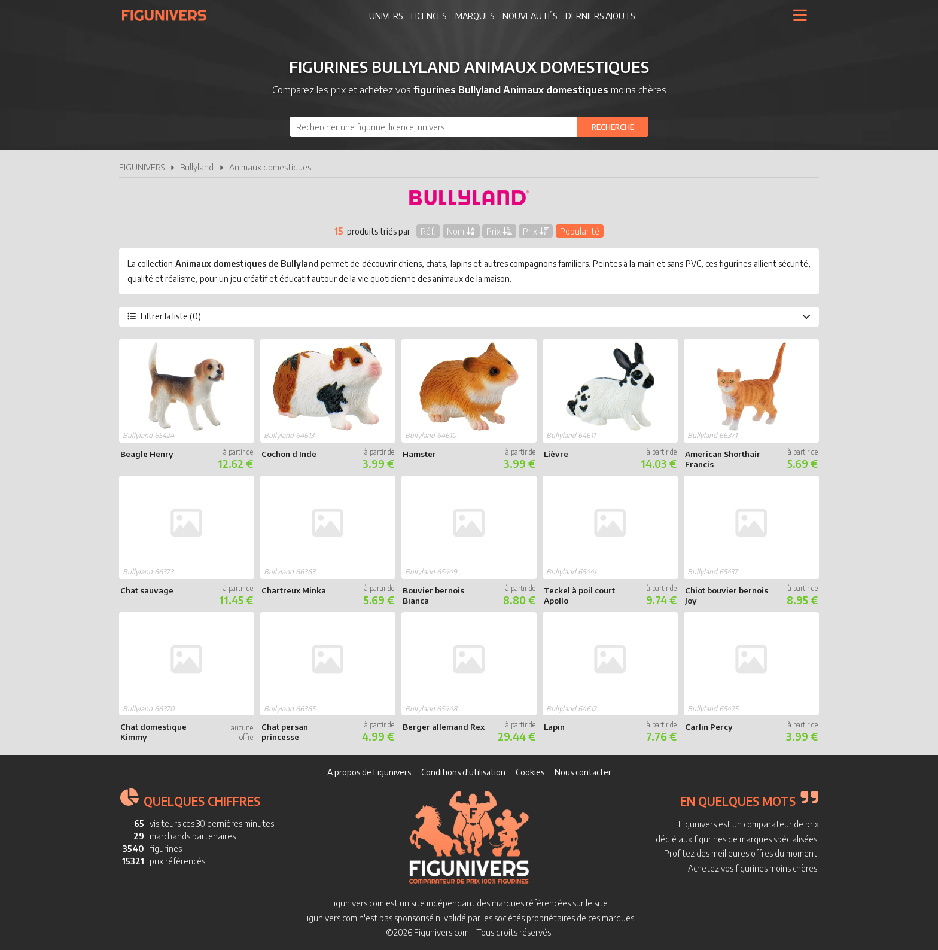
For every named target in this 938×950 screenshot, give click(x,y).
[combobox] (469, 127)
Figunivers (169, 15)
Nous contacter (583, 772)
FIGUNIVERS (142, 167)
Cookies (530, 772)
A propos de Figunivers (369, 772)
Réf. (428, 231)
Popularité (579, 231)
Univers (386, 16)
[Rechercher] (612, 127)
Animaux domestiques (270, 167)
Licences (428, 16)
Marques (474, 16)
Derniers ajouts (600, 16)
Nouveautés (529, 16)
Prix (499, 231)
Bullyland (197, 167)
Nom (461, 231)
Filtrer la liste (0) (469, 316)
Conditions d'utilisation (463, 772)
